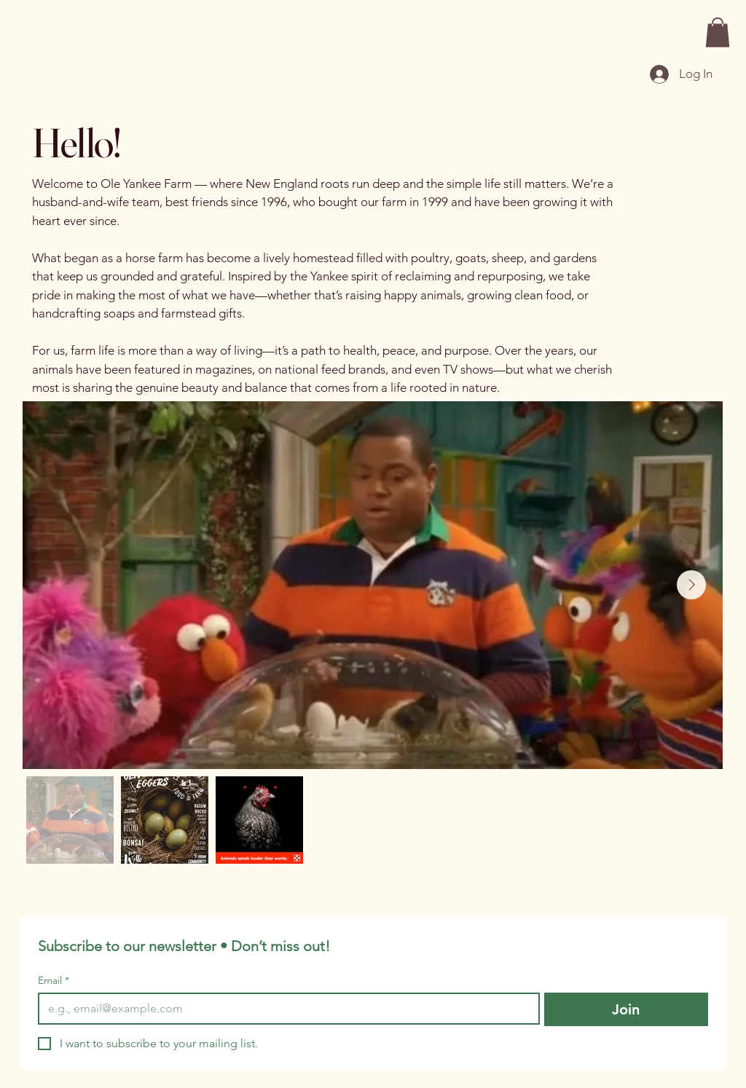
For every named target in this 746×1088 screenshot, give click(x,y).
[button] (717, 32)
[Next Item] (691, 584)
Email (53, 980)
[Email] (284, 1008)
